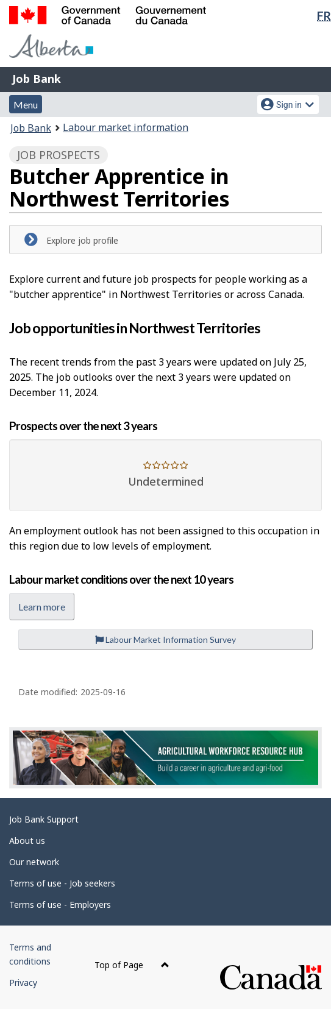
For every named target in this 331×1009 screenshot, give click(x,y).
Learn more (41, 606)
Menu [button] (25, 104)
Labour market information (125, 127)
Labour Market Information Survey (165, 639)
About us (27, 840)
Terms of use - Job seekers (62, 883)
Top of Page (131, 965)
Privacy (23, 982)
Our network (34, 862)
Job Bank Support (44, 819)
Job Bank (36, 78)
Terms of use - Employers (60, 904)
